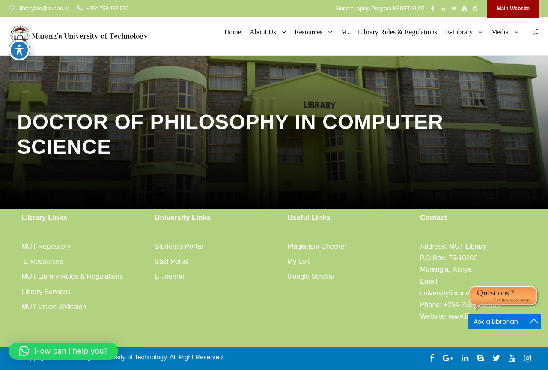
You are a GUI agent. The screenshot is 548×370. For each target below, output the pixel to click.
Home (232, 32)
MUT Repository (46, 246)
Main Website (513, 9)
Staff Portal (171, 261)
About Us (263, 32)
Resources (309, 32)
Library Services (46, 291)
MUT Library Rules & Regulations (389, 32)
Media (500, 32)
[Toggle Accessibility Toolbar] (19, 34)
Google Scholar (310, 276)
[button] (63, 351)
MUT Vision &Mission (53, 306)
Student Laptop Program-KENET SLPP (380, 9)
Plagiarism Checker (317, 246)
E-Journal (169, 276)
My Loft (298, 261)
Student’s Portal (179, 246)
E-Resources (42, 261)
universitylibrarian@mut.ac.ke (465, 293)
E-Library (459, 32)
